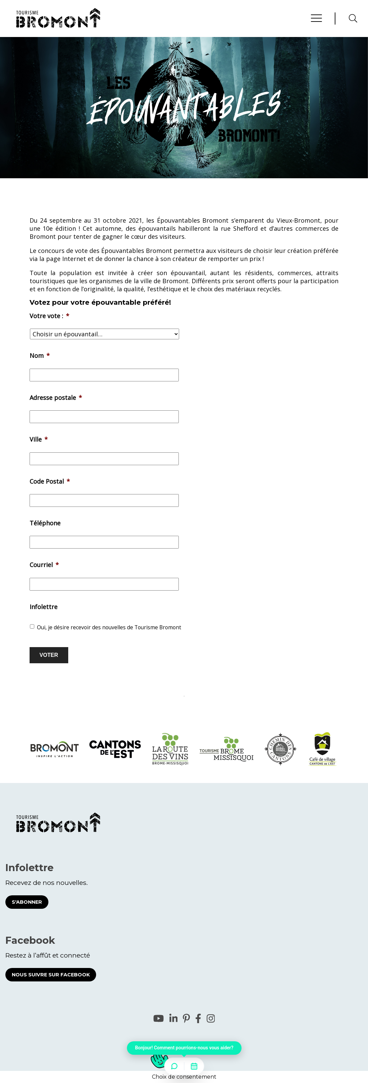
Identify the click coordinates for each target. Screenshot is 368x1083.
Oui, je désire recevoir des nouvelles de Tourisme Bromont (109, 627)
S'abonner (27, 902)
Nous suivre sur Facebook (51, 975)
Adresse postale (56, 398)
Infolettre (43, 607)
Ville (39, 439)
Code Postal (50, 481)
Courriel (44, 565)
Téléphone (45, 523)
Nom (40, 356)
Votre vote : (49, 316)
